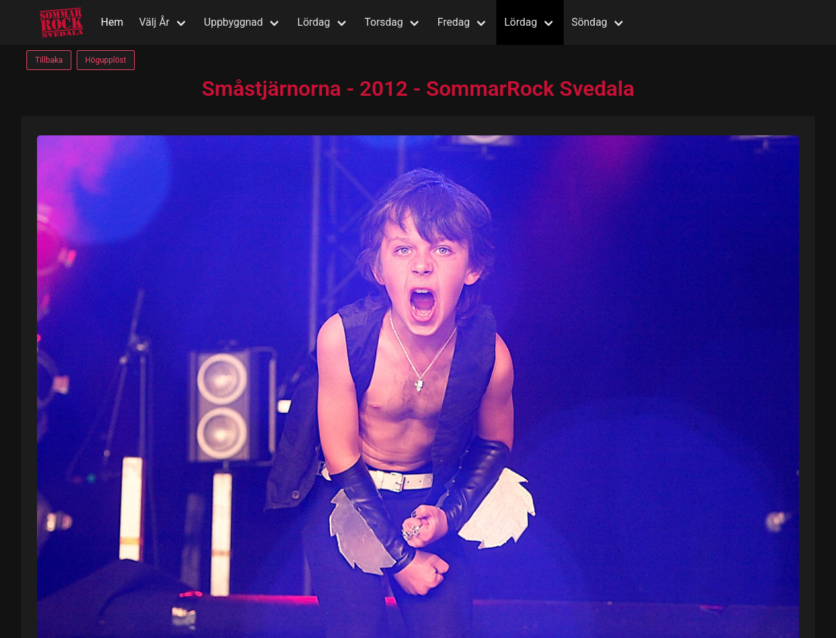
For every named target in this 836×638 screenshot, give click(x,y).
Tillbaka (49, 60)
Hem (112, 22)
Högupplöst (105, 60)
